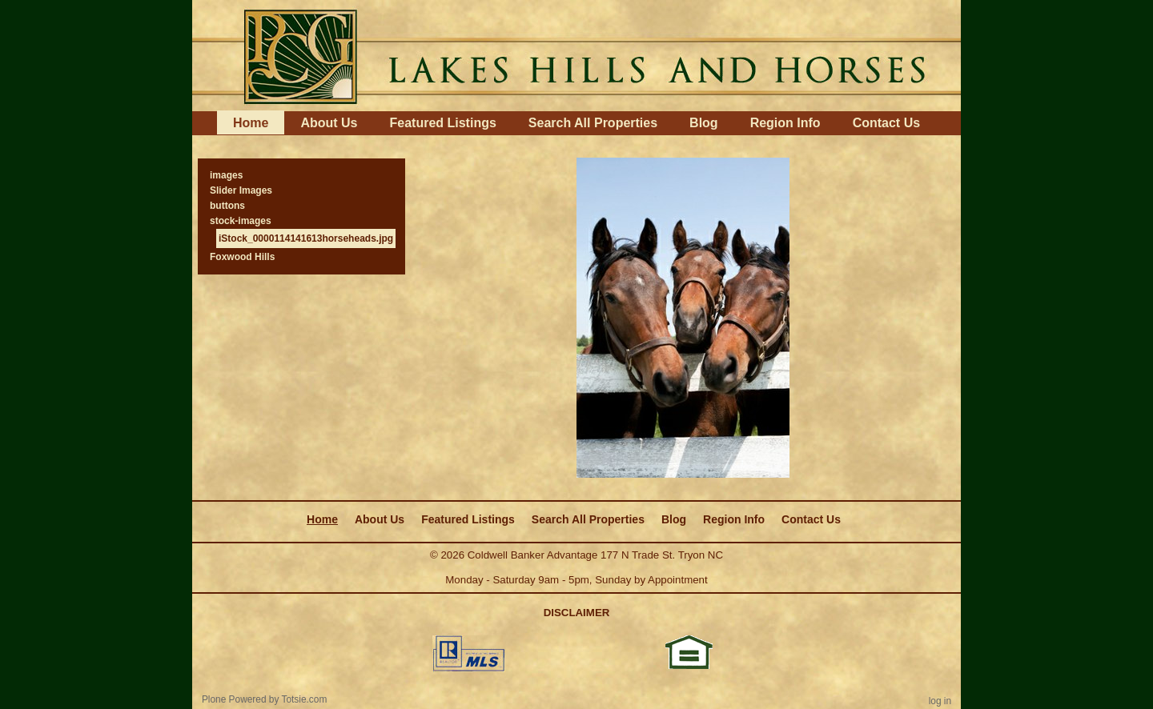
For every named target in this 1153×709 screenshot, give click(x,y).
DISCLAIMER (577, 613)
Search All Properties (592, 123)
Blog (703, 123)
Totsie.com (304, 699)
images (226, 175)
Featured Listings (442, 123)
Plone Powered (234, 699)
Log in (940, 701)
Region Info (785, 123)
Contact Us (886, 123)
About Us (328, 123)
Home (250, 123)
